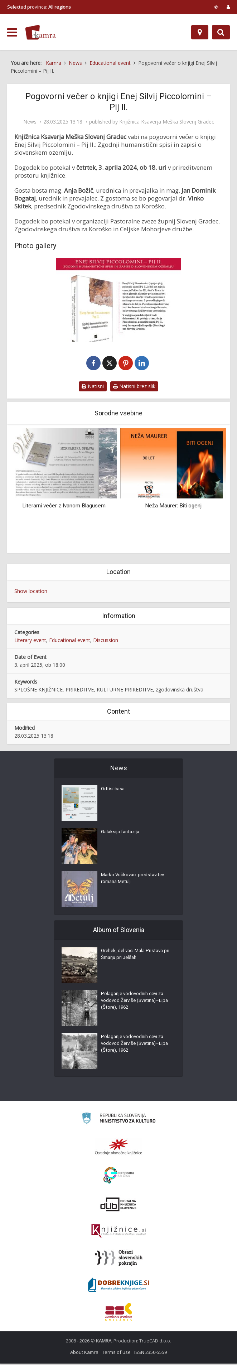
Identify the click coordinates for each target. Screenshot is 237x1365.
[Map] (199, 32)
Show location (30, 592)
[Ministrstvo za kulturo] (119, 1120)
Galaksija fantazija (121, 835)
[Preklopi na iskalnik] (221, 32)
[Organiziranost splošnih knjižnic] (118, 1148)
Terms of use (116, 1353)
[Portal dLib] (118, 1206)
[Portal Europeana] (118, 1177)
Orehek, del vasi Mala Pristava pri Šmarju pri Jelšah (134, 957)
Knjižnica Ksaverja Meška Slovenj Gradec (166, 122)
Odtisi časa (113, 792)
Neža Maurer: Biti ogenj (173, 507)
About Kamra (84, 1353)
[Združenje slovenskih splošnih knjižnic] (118, 1232)
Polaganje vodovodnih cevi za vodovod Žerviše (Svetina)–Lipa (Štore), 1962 (134, 1004)
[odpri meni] (12, 32)
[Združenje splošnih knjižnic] (118, 1313)
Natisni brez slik (134, 387)
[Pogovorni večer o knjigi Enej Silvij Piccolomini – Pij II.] (118, 300)
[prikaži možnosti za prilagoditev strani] (216, 7)
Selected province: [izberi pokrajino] (39, 7)
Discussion (105, 641)
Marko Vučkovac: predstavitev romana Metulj (135, 881)
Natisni (93, 387)
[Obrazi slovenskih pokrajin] (118, 1259)
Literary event (30, 641)
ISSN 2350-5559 (150, 1353)
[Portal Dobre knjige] (118, 1286)
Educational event (69, 641)
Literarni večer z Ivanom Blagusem (64, 507)
